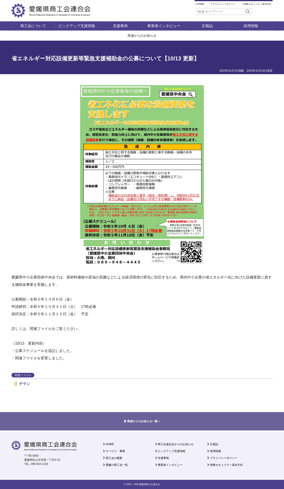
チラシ (22, 384)
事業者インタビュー (163, 26)
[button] (248, 11)
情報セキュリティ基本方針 (257, 4)
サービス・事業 (115, 451)
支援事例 (120, 26)
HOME (200, 4)
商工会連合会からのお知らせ (176, 444)
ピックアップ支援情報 (76, 26)
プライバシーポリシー (224, 4)
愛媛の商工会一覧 (117, 465)
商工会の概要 (114, 458)
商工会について (33, 26)
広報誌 (207, 26)
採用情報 (250, 26)
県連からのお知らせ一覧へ (143, 421)
